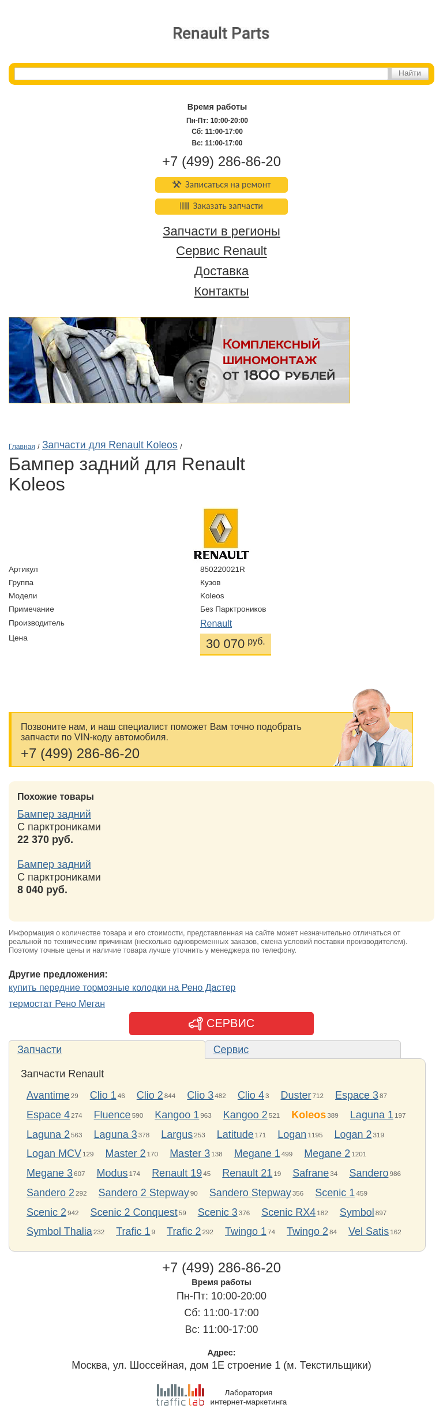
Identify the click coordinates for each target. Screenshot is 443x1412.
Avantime (48, 1095)
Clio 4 (251, 1095)
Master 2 (126, 1153)
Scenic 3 (218, 1212)
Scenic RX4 (288, 1212)
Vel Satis (368, 1231)
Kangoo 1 (177, 1115)
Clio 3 (200, 1095)
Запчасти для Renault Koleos (110, 445)
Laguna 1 (371, 1115)
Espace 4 (48, 1115)
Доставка (221, 271)
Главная (22, 447)
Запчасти (39, 1049)
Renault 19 (177, 1173)
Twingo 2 (307, 1231)
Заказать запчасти (221, 205)
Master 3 (190, 1153)
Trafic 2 (184, 1231)
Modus (112, 1173)
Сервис (231, 1049)
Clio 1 (103, 1095)
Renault (216, 623)
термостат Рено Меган (57, 1004)
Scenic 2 (46, 1212)
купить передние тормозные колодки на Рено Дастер (122, 987)
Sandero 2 (50, 1192)
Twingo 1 (245, 1231)
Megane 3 (50, 1173)
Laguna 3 (115, 1134)
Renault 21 (247, 1173)
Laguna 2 (48, 1134)
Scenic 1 (335, 1192)
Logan (291, 1134)
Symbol (357, 1212)
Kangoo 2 (245, 1115)
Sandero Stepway (250, 1192)
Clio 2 (150, 1095)
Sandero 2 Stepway (144, 1192)
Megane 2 (327, 1153)
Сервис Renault (221, 251)
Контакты (221, 291)
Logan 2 (352, 1134)
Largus (177, 1134)
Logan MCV (54, 1153)
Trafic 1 (133, 1231)
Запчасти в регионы (221, 231)
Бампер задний (54, 814)
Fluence (112, 1115)
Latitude (235, 1134)
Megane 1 (257, 1153)
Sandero (368, 1173)
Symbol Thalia (59, 1231)
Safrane (310, 1173)
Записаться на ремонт (221, 184)
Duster (295, 1095)
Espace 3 (356, 1095)
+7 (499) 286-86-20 (221, 161)
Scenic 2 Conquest (134, 1212)
